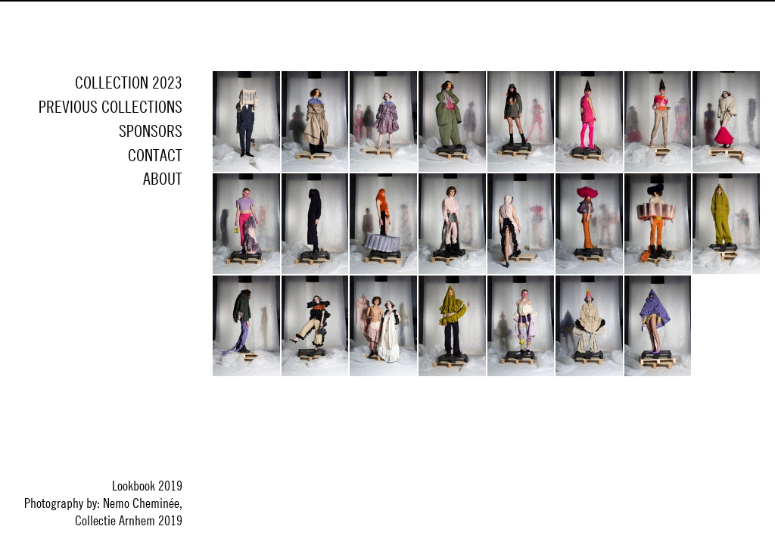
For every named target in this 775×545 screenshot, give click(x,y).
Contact (155, 155)
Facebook (131, 228)
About (162, 178)
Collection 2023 (128, 82)
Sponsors (150, 131)
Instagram (167, 228)
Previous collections (110, 107)
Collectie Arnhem (486, 36)
